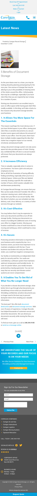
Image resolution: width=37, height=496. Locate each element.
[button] (34, 17)
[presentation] (15, 404)
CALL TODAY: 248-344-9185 (10, 439)
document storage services (22, 307)
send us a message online (12, 325)
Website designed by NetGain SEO (18, 490)
